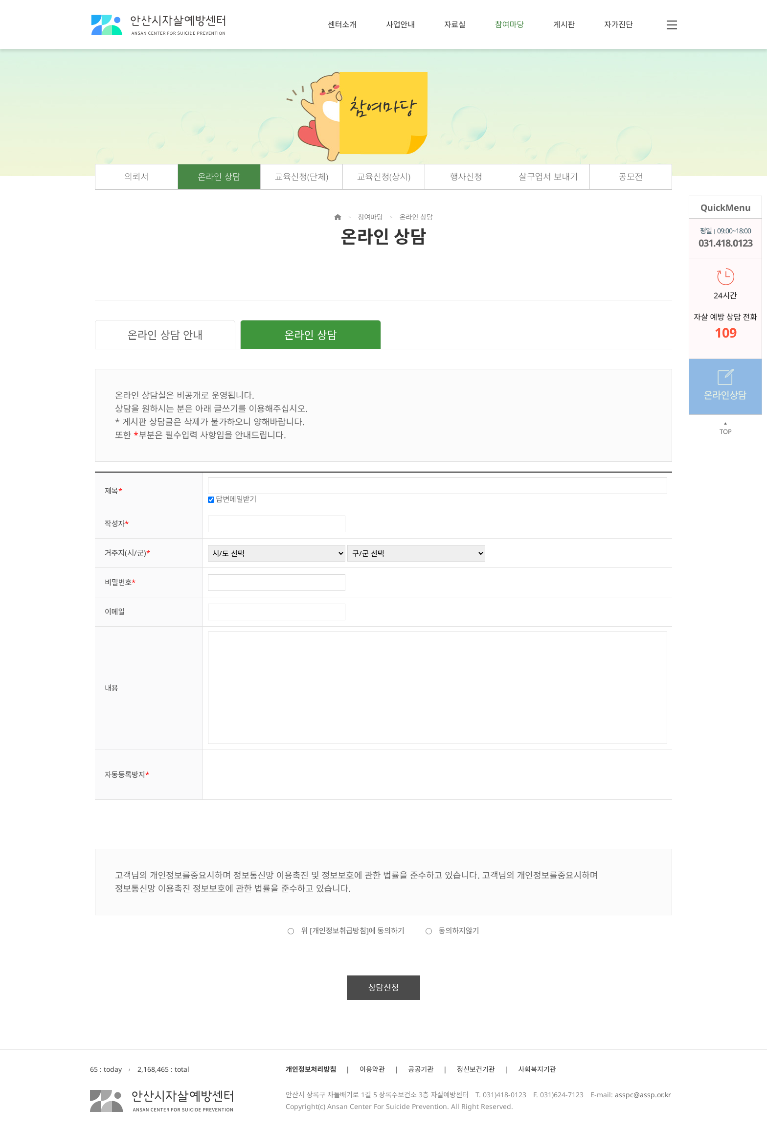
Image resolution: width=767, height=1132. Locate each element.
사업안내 (400, 24)
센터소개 (342, 24)
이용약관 (372, 1069)
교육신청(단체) (301, 176)
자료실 (455, 24)
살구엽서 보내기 (548, 176)
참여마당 (509, 24)
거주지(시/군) (127, 553)
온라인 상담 (219, 176)
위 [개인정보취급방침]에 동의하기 (346, 930)
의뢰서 (136, 176)
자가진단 (618, 24)
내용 (111, 688)
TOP (725, 428)
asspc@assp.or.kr (643, 1094)
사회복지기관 (537, 1069)
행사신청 (466, 176)
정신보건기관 (476, 1069)
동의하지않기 (452, 930)
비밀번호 (120, 582)
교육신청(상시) (383, 176)
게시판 (564, 24)
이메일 (115, 611)
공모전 (631, 176)
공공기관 (421, 1069)
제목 (113, 491)
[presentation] (282, 773)
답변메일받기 (236, 499)
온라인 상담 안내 (165, 334)
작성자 (117, 523)
